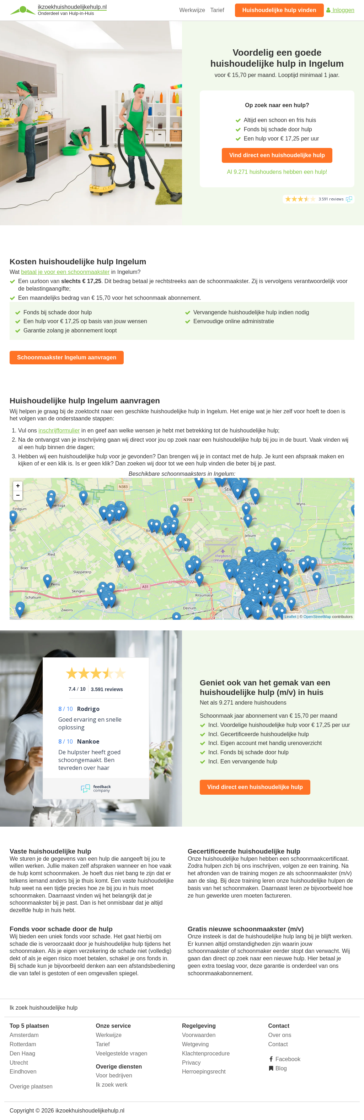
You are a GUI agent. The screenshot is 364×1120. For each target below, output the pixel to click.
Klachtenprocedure (206, 1053)
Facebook (287, 1059)
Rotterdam (23, 1044)
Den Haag (22, 1053)
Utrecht (19, 1063)
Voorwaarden (198, 1035)
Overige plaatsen (31, 1086)
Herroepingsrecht (204, 1072)
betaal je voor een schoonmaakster (65, 272)
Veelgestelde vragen (122, 1053)
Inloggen (339, 10)
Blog (280, 1068)
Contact (278, 1044)
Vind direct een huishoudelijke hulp (277, 155)
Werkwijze (192, 10)
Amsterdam (24, 1035)
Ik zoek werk (112, 1085)
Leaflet (290, 616)
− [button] (18, 495)
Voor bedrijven (114, 1075)
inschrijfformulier (59, 430)
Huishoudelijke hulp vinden (279, 10)
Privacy (191, 1063)
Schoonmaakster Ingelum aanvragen (66, 357)
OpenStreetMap (317, 616)
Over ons (279, 1035)
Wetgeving (195, 1044)
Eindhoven (23, 1072)
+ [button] (18, 486)
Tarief (217, 10)
